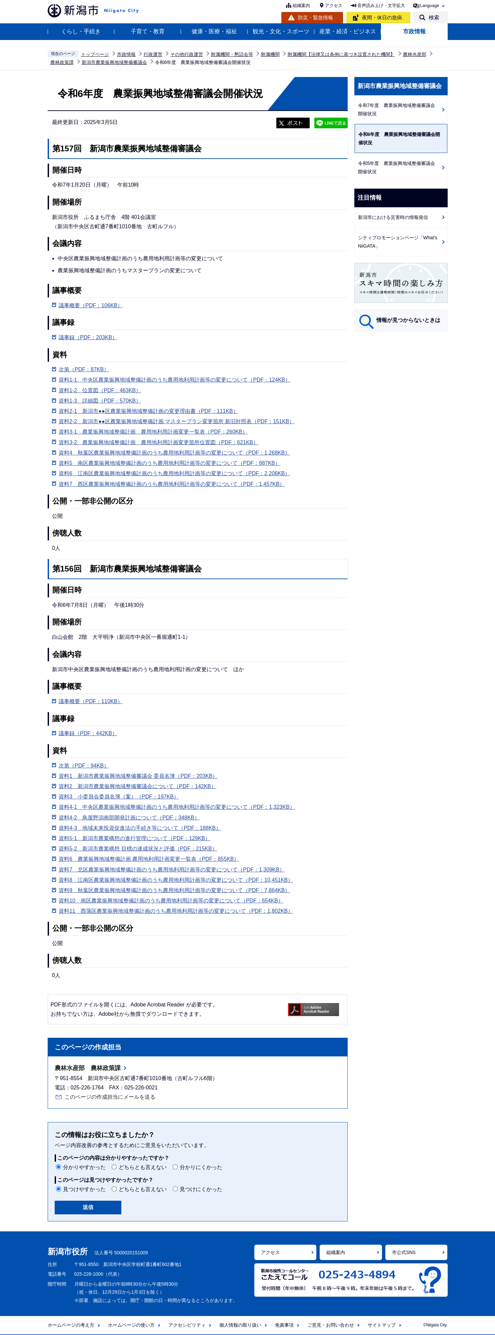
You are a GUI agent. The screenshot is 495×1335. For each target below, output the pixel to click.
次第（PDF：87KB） (84, 369)
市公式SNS (404, 1252)
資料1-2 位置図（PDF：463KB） (100, 390)
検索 (434, 17)
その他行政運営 (186, 54)
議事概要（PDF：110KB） (91, 701)
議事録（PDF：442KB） (88, 733)
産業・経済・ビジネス (347, 31)
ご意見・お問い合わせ (330, 1325)
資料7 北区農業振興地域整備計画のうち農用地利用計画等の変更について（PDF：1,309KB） (172, 869)
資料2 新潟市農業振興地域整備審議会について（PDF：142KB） (137, 786)
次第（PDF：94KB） (84, 765)
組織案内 (301, 5)
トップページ (95, 54)
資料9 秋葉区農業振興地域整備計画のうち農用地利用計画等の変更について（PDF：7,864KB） (174, 890)
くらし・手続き (81, 31)
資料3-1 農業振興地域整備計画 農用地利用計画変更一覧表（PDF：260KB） (153, 432)
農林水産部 (414, 54)
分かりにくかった (201, 1167)
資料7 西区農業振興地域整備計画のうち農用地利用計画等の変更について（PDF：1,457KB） (172, 484)
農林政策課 (62, 62)
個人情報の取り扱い (240, 1325)
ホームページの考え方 (71, 1325)
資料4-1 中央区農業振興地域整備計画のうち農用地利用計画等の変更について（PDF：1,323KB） (177, 807)
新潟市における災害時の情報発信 (393, 217)
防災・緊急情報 (315, 17)
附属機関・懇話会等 (232, 54)
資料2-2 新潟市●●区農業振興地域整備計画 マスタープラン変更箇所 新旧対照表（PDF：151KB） (176, 421)
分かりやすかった (84, 1167)
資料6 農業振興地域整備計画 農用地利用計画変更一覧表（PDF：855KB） (149, 859)
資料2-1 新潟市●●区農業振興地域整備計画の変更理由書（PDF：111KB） (148, 411)
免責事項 (284, 1325)
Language (429, 5)
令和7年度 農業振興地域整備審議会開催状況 (396, 109)
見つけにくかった (201, 1189)
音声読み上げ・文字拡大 (381, 5)
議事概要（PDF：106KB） (91, 305)
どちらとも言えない (143, 1167)
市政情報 (414, 31)
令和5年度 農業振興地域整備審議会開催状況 (396, 167)
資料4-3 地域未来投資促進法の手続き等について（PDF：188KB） (140, 828)
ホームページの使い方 (131, 1325)
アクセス (333, 5)
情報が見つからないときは (408, 320)
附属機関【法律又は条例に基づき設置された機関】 (341, 54)
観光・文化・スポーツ (281, 31)
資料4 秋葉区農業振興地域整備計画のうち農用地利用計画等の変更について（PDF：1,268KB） (174, 453)
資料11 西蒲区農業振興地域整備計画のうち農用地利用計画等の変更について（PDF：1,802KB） (176, 911)
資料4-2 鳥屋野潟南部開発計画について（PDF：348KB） (129, 817)
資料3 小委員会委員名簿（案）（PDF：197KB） (119, 796)
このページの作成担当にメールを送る (110, 1097)
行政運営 (153, 54)
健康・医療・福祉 (214, 31)
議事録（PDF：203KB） (88, 337)
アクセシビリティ (187, 1325)
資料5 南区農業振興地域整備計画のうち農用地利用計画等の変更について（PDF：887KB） (169, 463)
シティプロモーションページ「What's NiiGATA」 (397, 242)
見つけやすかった (84, 1189)
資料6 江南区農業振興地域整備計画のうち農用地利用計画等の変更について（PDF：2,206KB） (174, 473)
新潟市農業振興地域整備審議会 (114, 62)
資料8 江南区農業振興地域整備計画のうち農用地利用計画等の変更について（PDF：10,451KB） (176, 880)
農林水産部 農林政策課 (88, 1068)
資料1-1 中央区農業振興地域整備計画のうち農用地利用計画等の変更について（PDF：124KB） (174, 380)
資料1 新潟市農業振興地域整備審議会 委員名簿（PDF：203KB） (138, 776)
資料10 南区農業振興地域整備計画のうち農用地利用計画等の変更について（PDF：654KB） (171, 900)
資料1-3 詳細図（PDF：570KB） (100, 401)
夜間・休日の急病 (382, 17)
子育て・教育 (148, 31)
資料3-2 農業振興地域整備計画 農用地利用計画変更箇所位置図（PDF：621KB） (158, 442)
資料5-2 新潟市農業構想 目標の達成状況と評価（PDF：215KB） (138, 848)
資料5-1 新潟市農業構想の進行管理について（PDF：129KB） (134, 838)
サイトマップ (382, 1325)
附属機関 (270, 54)
